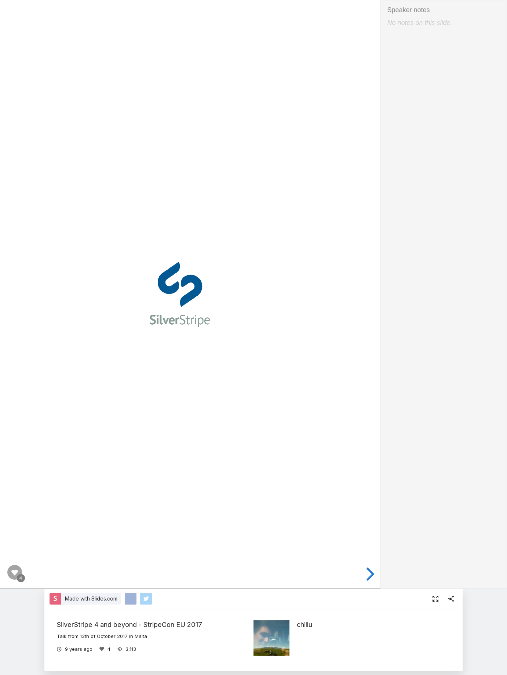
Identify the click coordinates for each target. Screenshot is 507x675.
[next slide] (369, 574)
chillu (304, 624)
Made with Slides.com (91, 598)
